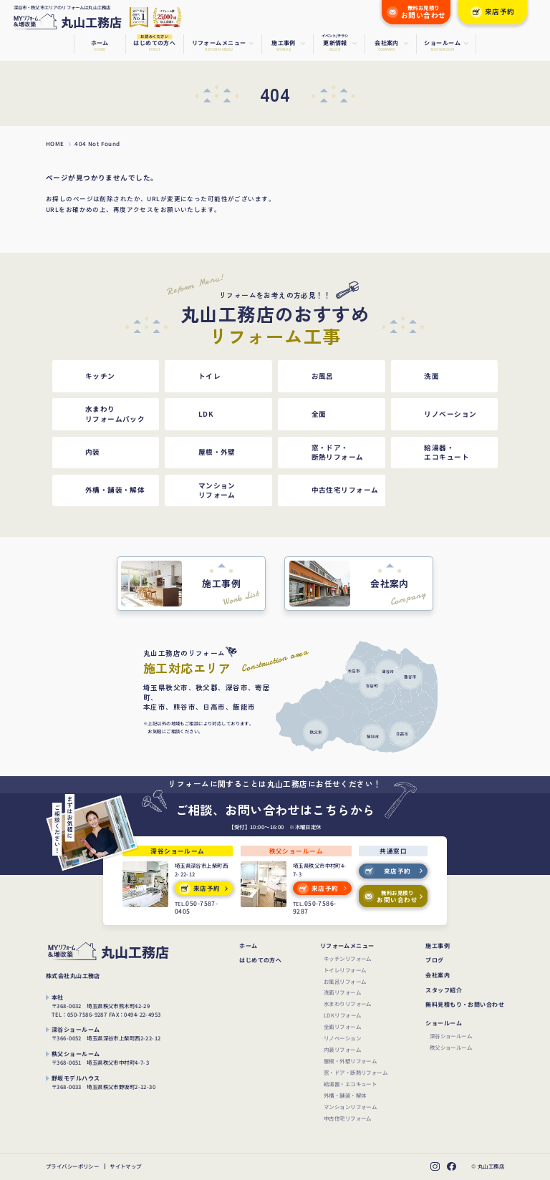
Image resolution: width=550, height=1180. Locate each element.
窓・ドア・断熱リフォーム (355, 1072)
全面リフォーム (342, 1026)
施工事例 (437, 945)
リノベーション (342, 1038)
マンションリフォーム (350, 1107)
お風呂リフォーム (345, 981)
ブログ (434, 960)
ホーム (248, 945)
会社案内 (437, 975)
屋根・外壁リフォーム (350, 1061)
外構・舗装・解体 (345, 1095)
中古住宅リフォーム (348, 1118)
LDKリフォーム (342, 1015)
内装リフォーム (342, 1049)
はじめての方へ (260, 960)
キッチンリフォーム (348, 958)
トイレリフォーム (345, 970)
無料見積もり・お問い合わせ (464, 1004)
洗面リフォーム (342, 992)
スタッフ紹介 (443, 990)
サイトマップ (126, 1167)
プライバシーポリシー (72, 1167)
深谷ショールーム (451, 1036)
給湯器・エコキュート (350, 1084)
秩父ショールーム (451, 1047)
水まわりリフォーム (348, 1003)
